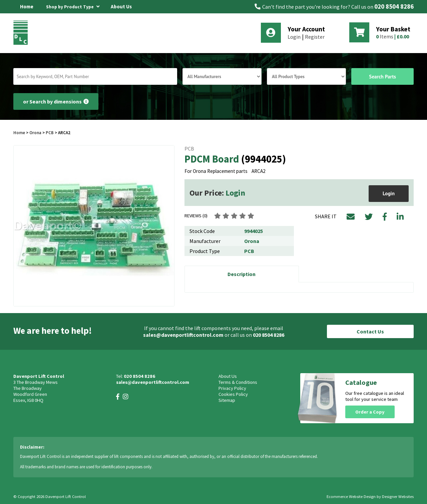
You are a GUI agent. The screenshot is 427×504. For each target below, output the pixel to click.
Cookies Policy (233, 394)
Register (315, 36)
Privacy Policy (232, 388)
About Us (121, 6)
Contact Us (370, 331)
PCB (50, 132)
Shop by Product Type (72, 5)
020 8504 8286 (394, 6)
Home (26, 6)
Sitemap (227, 400)
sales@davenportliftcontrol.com (183, 334)
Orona (35, 132)
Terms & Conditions (238, 382)
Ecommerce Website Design (351, 496)
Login (294, 36)
